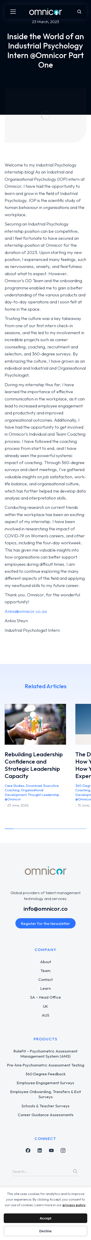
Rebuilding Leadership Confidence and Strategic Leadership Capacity (34, 765)
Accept (45, 1218)
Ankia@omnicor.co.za (26, 611)
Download (34, 785)
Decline (45, 1231)
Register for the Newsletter (45, 923)
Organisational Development (24, 792)
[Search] (75, 1171)
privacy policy (74, 1205)
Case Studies (14, 785)
